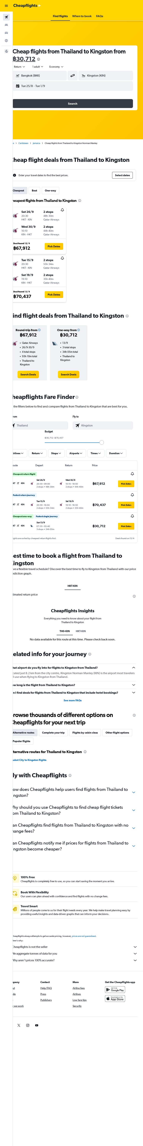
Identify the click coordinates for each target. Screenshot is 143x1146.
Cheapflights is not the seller (79, 963)
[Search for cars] (6, 32)
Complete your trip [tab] (64, 748)
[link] (37, 386)
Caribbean (34, 143)
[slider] (107, 458)
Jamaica (47, 143)
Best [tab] (44, 197)
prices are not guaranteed (94, 952)
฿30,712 (47, 58)
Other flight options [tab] (35, 756)
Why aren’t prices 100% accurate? (79, 976)
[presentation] (62, 59)
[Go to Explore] (6, 40)
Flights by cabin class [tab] (95, 748)
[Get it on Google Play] (118, 1009)
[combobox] (67, 67)
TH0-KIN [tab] (70, 647)
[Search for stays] (6, 25)
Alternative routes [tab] (34, 748)
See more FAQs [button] (78, 716)
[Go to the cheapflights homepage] (27, 6)
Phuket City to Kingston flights (39, 775)
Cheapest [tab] (28, 197)
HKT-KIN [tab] (78, 601)
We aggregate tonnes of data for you (79, 969)
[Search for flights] (6, 17)
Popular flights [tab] (63, 756)
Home (21, 143)
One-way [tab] (60, 197)
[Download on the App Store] (118, 1018)
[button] (6, 6)
